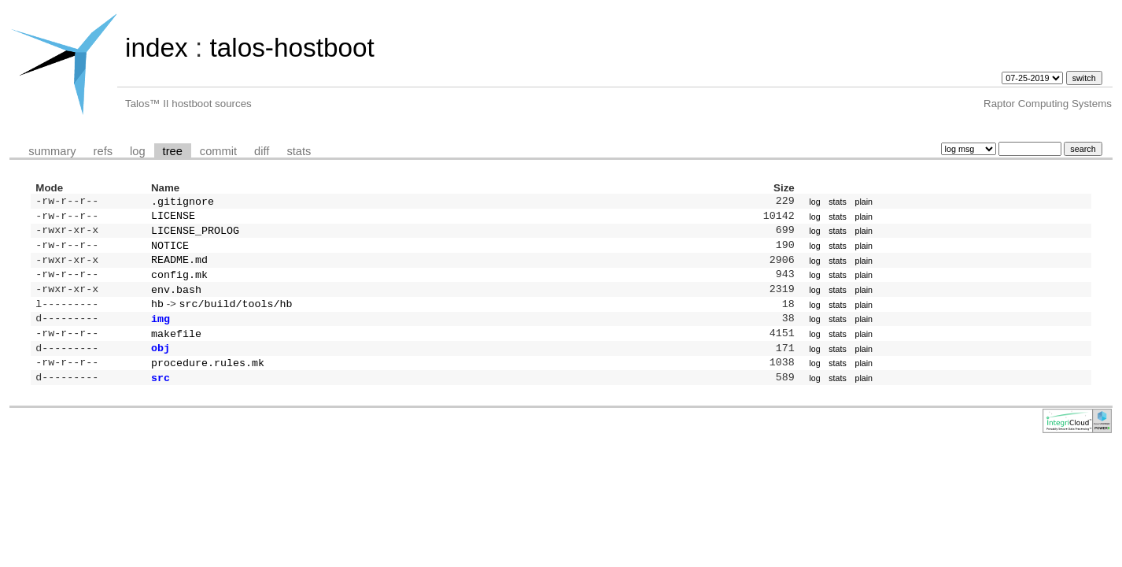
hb (157, 316)
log (138, 151)
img (160, 332)
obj (160, 365)
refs (103, 151)
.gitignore (182, 202)
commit (218, 151)
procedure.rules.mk (207, 381)
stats (298, 151)
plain (863, 202)
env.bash (176, 300)
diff (261, 151)
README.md (179, 267)
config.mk (179, 283)
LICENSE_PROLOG (195, 235)
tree (173, 151)
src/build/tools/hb (236, 316)
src (160, 398)
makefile (176, 349)
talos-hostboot (291, 47)
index (156, 47)
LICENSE (173, 218)
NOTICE (170, 251)
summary (52, 151)
